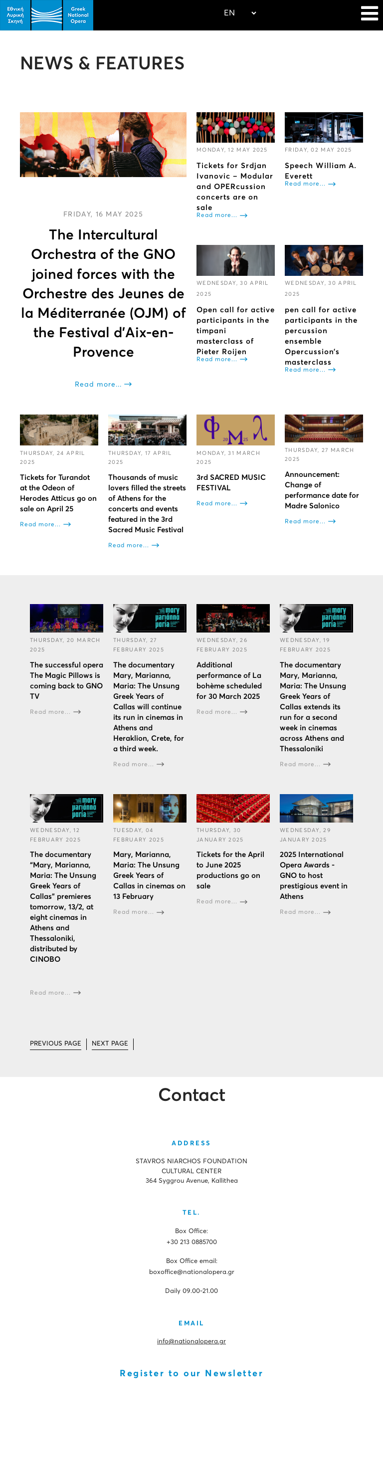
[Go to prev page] (55, 1044)
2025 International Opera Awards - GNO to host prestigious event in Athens (314, 875)
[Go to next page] (110, 1044)
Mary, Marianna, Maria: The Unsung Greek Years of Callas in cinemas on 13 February (149, 875)
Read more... (98, 384)
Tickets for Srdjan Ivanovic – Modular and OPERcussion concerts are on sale (234, 187)
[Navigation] (369, 15)
